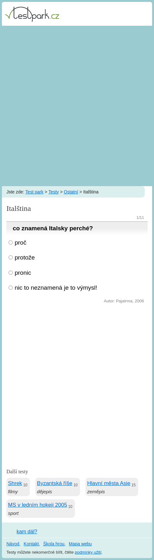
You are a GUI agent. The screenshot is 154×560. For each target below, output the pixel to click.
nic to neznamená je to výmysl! (56, 287)
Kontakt (31, 543)
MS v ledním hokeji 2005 (37, 505)
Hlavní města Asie (108, 483)
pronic (23, 272)
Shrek (15, 483)
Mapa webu (80, 543)
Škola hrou (53, 543)
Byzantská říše (54, 483)
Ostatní (71, 191)
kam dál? (27, 531)
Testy (53, 191)
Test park (34, 191)
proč (20, 242)
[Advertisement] (77, 106)
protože (25, 257)
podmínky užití (88, 552)
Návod (12, 543)
